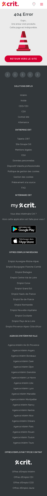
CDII (23, 111)
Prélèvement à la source (23, 182)
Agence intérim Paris (24, 426)
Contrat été (23, 117)
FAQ (23, 188)
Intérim (23, 95)
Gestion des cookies (23, 177)
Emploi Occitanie (23, 316)
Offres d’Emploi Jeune (23, 488)
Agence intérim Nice (23, 415)
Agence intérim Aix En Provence (23, 345)
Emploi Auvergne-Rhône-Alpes (23, 261)
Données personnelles (23, 160)
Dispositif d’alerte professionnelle (23, 166)
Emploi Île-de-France (23, 299)
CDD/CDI (23, 106)
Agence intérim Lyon (23, 388)
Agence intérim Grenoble (23, 372)
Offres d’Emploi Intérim (23, 471)
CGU (23, 155)
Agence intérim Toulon (23, 437)
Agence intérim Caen (23, 361)
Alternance (23, 122)
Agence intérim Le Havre (23, 377)
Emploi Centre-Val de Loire (23, 277)
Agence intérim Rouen (23, 432)
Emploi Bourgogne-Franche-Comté (23, 267)
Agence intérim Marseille (24, 394)
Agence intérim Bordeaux (23, 356)
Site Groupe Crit (23, 144)
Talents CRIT (23, 139)
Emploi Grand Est (23, 288)
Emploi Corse (23, 283)
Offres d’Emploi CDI (23, 477)
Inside (23, 100)
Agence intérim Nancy (23, 405)
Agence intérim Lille (23, 383)
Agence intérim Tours (23, 443)
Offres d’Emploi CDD (23, 482)
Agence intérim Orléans (23, 421)
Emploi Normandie (23, 305)
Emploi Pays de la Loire (23, 321)
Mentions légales (23, 150)
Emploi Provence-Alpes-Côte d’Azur (23, 326)
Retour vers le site (23, 59)
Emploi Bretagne (23, 272)
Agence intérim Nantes (23, 410)
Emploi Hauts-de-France (23, 294)
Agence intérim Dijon (23, 367)
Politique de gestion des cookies (23, 171)
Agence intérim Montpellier (23, 399)
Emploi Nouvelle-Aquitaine (23, 310)
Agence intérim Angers (23, 350)
